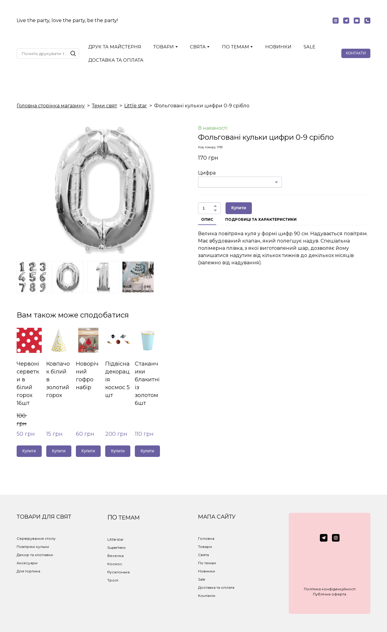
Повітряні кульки (33, 546)
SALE (309, 47)
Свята (203, 554)
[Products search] (48, 53)
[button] (336, 21)
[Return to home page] (193, 20)
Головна (206, 538)
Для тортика (28, 571)
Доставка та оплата (216, 587)
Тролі (112, 580)
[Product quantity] (208, 208)
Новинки (206, 571)
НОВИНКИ (278, 47)
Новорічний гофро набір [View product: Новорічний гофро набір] (87, 375)
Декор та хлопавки (35, 554)
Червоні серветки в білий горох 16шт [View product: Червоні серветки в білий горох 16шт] (28, 383)
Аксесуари (27, 563)
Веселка (115, 555)
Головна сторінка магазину (51, 106)
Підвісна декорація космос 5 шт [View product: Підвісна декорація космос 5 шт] (117, 379)
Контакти (206, 595)
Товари (205, 546)
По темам (207, 563)
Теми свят (104, 106)
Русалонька (118, 572)
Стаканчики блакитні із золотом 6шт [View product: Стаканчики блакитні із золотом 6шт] (147, 383)
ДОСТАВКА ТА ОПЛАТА (115, 60)
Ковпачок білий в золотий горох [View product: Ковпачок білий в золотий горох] (58, 379)
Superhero (116, 547)
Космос (114, 564)
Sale (201, 579)
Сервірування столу (36, 538)
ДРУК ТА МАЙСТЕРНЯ (114, 47)
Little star (135, 106)
